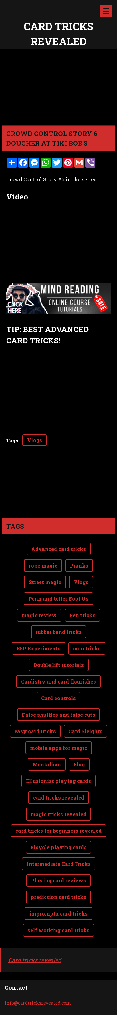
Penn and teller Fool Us (58, 573)
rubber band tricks (59, 606)
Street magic (45, 557)
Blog (79, 739)
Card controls (58, 673)
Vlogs (34, 440)
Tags (12, 440)
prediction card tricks (58, 872)
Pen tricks (82, 590)
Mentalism (46, 739)
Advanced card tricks (58, 524)
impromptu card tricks (58, 888)
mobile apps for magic (58, 723)
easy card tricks (35, 706)
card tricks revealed (58, 772)
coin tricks (87, 623)
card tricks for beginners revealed (58, 805)
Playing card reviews (58, 855)
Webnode (71, 1007)
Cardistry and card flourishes (58, 656)
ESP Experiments (39, 623)
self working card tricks (58, 905)
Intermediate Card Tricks (59, 839)
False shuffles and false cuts (58, 689)
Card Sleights (85, 706)
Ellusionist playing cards (58, 756)
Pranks (79, 540)
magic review (39, 590)
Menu (106, 11)
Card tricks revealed (34, 935)
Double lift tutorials (58, 640)
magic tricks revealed (58, 789)
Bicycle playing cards (58, 822)
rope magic (43, 540)
